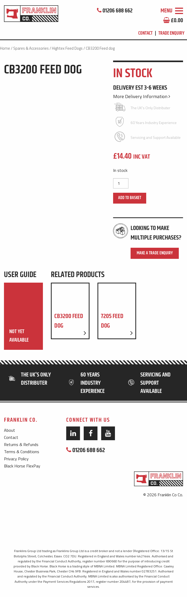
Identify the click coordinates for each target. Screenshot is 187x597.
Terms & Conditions (21, 451)
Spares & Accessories (31, 48)
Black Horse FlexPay (22, 466)
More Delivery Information (141, 96)
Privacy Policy (16, 459)
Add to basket (129, 198)
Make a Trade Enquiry (155, 253)
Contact (145, 33)
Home (5, 48)
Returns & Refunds (21, 444)
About (9, 430)
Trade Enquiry (171, 33)
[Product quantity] (120, 183)
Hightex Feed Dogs (67, 48)
